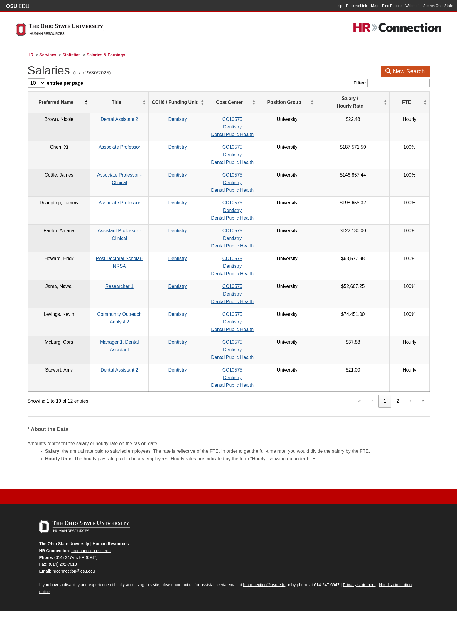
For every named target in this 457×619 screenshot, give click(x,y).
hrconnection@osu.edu (74, 571)
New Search (405, 71)
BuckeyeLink (356, 6)
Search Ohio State (438, 6)
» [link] (423, 400)
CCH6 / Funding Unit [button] (201, 102)
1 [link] (384, 400)
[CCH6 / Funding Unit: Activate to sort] (204, 102)
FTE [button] (413, 102)
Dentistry (204, 119)
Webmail (412, 6)
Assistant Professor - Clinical (127, 230)
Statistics (71, 54)
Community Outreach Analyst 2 (127, 314)
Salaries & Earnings (106, 54)
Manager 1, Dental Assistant (127, 342)
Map (374, 6)
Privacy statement (359, 584)
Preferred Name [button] (53, 102)
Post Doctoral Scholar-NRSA (127, 258)
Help (338, 6)
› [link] (410, 400)
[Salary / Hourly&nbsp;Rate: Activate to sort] (380, 102)
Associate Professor (127, 147)
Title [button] (124, 102)
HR (30, 54)
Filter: (359, 82)
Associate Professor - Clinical (127, 174)
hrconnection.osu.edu (91, 550)
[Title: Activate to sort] (127, 102)
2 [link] (398, 400)
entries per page (65, 83)
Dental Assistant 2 (127, 119)
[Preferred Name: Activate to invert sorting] (57, 102)
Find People (392, 6)
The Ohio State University (17, 6)
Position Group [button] (325, 102)
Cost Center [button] (266, 102)
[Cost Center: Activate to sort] (270, 102)
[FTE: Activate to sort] (416, 102)
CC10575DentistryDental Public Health (269, 127)
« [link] (359, 400)
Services (47, 54)
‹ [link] (372, 400)
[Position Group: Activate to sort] (328, 102)
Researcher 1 (127, 286)
